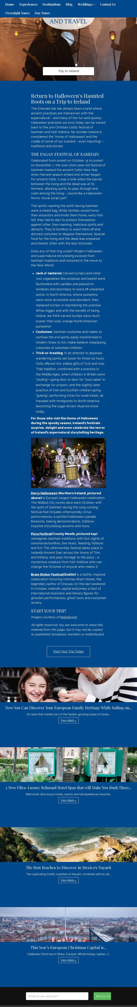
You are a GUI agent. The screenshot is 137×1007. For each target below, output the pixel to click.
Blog (69, 4)
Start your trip (103, 996)
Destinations (52, 4)
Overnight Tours (17, 13)
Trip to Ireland (68, 71)
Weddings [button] (86, 4)
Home (9, 4)
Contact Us (108, 4)
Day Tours (42, 13)
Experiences (28, 4)
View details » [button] (68, 720)
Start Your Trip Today (68, 651)
